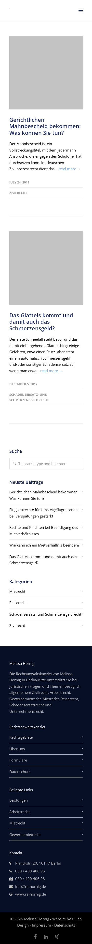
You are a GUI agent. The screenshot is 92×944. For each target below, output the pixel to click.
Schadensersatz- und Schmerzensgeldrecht (45, 614)
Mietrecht (17, 591)
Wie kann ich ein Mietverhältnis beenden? (44, 545)
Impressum (42, 925)
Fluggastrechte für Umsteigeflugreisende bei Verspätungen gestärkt (43, 512)
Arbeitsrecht (19, 811)
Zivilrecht (18, 193)
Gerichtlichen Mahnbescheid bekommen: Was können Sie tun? (45, 126)
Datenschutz (19, 771)
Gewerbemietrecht (25, 834)
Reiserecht (18, 602)
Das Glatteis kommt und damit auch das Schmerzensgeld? (41, 321)
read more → (69, 168)
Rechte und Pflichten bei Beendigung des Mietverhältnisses (43, 530)
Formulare (18, 760)
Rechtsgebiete (21, 737)
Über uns (17, 748)
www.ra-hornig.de (30, 894)
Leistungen (18, 800)
